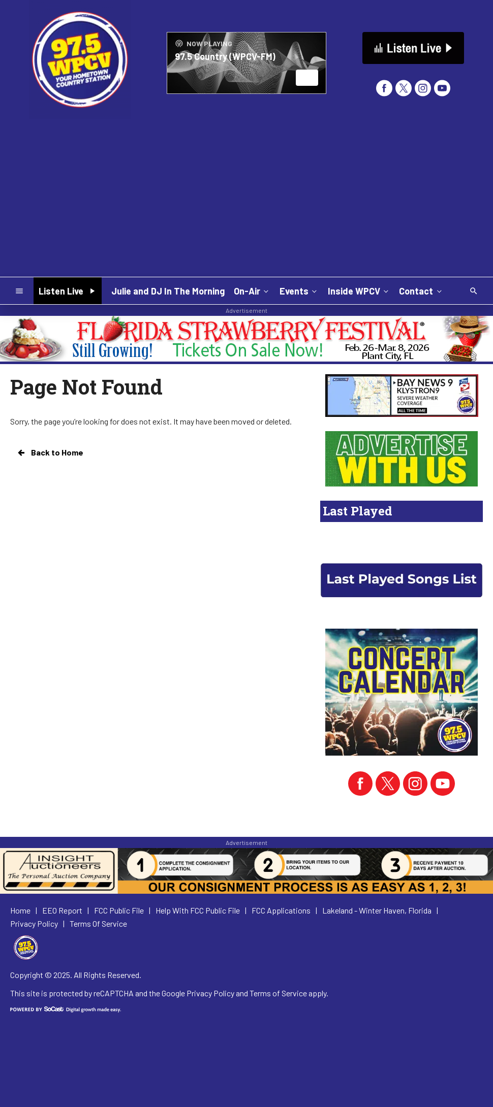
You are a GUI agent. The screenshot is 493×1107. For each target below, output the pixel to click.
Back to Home (49, 452)
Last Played (357, 511)
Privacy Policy (210, 993)
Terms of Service (278, 993)
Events (299, 290)
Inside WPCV (359, 290)
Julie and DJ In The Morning (168, 291)
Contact (421, 290)
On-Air (252, 290)
